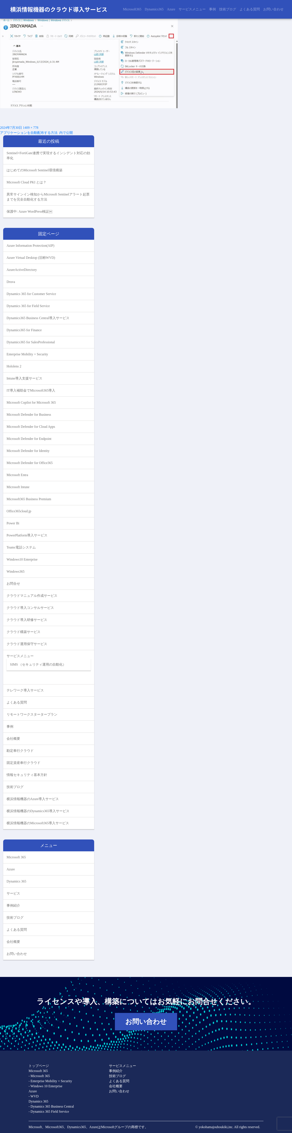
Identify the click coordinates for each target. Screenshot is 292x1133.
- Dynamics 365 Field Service (49, 1111)
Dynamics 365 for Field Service (28, 306)
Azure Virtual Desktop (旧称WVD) (31, 257)
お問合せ (13, 583)
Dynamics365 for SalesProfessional (31, 342)
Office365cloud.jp (19, 511)
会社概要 (13, 738)
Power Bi (13, 523)
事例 (212, 9)
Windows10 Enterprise (22, 559)
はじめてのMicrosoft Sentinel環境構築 (34, 170)
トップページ (39, 1066)
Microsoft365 (132, 9)
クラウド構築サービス (23, 632)
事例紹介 (13, 905)
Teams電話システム (21, 547)
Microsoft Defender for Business (29, 414)
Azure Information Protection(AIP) (30, 245)
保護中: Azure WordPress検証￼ (29, 211)
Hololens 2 (14, 366)
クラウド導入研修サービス (27, 620)
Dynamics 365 (16, 881)
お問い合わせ (273, 9)
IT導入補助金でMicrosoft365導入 (31, 390)
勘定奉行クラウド (20, 750)
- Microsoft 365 (39, 1076)
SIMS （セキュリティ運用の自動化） (38, 664)
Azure (171, 9)
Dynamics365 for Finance (24, 330)
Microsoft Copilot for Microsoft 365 (31, 402)
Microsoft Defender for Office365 (30, 463)
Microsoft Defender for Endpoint (29, 438)
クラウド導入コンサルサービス (30, 607)
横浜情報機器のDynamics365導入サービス (38, 811)
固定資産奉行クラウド (23, 763)
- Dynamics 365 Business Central (51, 1106)
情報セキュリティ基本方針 (27, 775)
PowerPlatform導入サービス (27, 535)
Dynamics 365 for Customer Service (31, 294)
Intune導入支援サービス (24, 378)
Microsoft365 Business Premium (29, 499)
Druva (11, 282)
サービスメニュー (192, 9)
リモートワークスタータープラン (32, 714)
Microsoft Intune (18, 487)
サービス (13, 893)
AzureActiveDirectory (22, 269)
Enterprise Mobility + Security (27, 354)
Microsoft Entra (17, 475)
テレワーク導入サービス (25, 690)
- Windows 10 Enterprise (45, 1086)
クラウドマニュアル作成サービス (32, 595)
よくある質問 (250, 9)
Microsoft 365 (16, 857)
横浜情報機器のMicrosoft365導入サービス (38, 823)
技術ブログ (227, 9)
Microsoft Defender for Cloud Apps (31, 426)
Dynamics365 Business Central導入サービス (38, 318)
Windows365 (16, 571)
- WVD (34, 1096)
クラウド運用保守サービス (27, 644)
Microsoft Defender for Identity (28, 451)
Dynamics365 (154, 9)
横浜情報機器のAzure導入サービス (33, 799)
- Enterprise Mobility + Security (50, 1081)
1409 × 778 (30, 127)
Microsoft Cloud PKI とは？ (26, 182)
